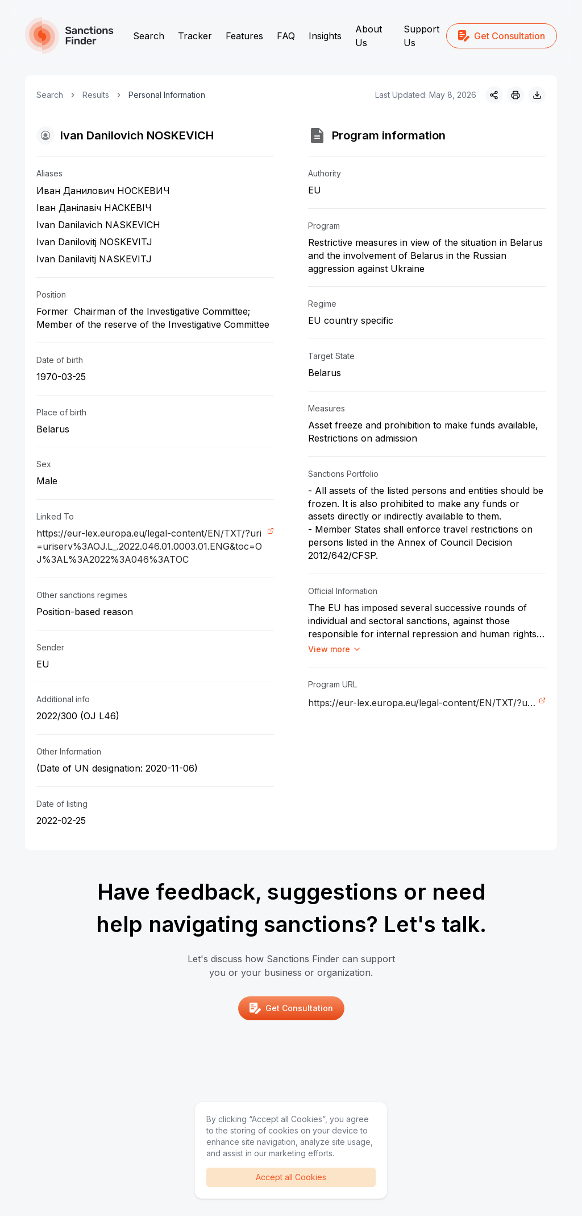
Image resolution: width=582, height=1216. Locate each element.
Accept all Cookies (291, 1177)
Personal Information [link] (166, 95)
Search (148, 36)
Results (95, 95)
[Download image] (537, 95)
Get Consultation (501, 36)
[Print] (515, 95)
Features (244, 36)
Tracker (195, 36)
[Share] (493, 95)
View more (334, 649)
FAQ (286, 36)
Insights (325, 36)
